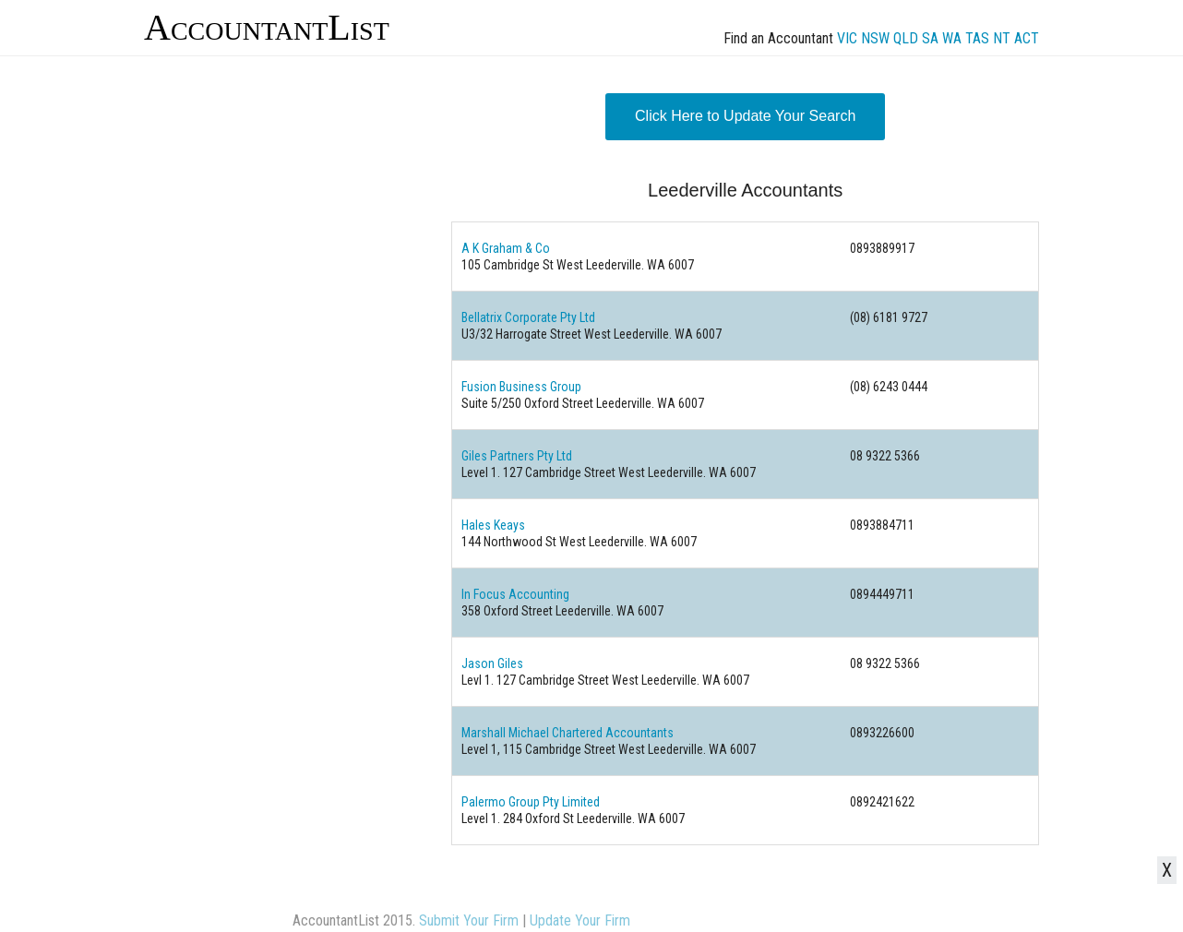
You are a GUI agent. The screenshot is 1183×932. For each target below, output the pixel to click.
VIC (847, 38)
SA (930, 38)
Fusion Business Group (521, 386)
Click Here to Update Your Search (745, 116)
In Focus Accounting (515, 594)
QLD (905, 38)
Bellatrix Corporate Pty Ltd (528, 317)
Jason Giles (492, 663)
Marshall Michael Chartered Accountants (567, 732)
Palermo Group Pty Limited (530, 802)
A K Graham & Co (505, 248)
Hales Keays (493, 525)
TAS (977, 38)
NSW (875, 38)
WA (952, 38)
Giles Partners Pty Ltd (516, 455)
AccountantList (266, 27)
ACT (1026, 38)
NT (1001, 38)
